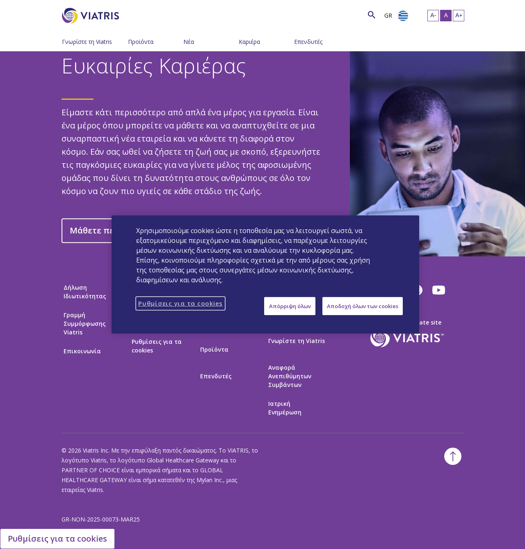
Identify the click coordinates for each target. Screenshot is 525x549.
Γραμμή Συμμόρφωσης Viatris (85, 323)
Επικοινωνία (82, 351)
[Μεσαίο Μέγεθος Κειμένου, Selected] (446, 15)
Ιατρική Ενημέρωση (284, 408)
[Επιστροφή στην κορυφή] (452, 456)
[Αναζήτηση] (134, 14)
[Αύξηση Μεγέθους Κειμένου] (458, 15)
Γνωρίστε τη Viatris (87, 42)
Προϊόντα (140, 42)
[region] (265, 274)
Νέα (188, 42)
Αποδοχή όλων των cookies (362, 306)
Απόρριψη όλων (290, 306)
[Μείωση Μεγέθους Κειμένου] (433, 15)
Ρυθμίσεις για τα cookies (157, 346)
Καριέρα (249, 42)
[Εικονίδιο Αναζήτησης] (371, 15)
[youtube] (439, 290)
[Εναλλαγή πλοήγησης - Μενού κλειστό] (121, 41)
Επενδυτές (308, 42)
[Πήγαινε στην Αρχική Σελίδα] (92, 16)
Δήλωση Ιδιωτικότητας (85, 292)
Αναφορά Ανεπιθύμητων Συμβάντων (289, 376)
